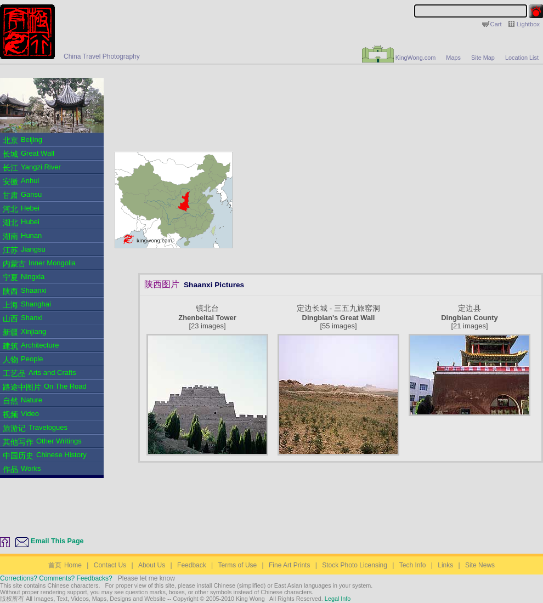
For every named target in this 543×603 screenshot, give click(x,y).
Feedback (191, 565)
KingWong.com (399, 57)
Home (65, 565)
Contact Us (110, 565)
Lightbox (528, 24)
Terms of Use (237, 565)
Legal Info (336, 598)
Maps (453, 57)
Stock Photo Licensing (354, 565)
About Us (151, 565)
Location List (522, 57)
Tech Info (412, 565)
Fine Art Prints (289, 565)
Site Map (483, 57)
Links (445, 565)
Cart (496, 24)
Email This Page (57, 541)
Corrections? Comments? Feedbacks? (56, 578)
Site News (480, 565)
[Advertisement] (343, 105)
